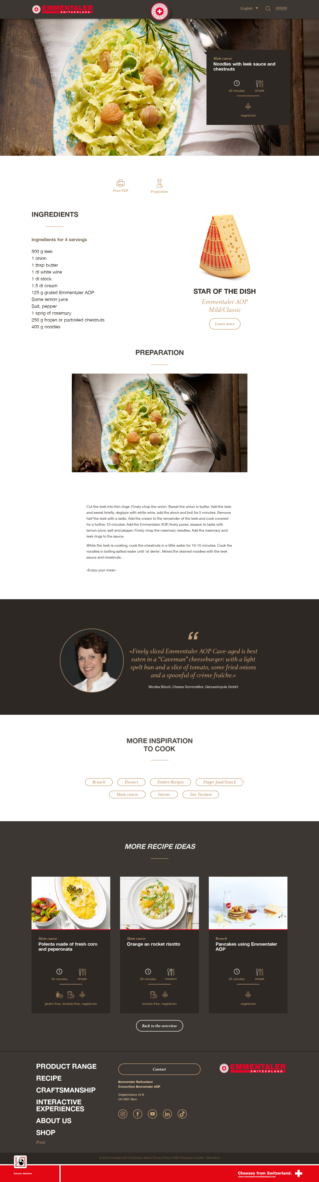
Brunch (98, 782)
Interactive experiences (60, 1105)
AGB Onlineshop (182, 1157)
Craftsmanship (66, 1090)
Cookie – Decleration (207, 1157)
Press (40, 1142)
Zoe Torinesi (201, 794)
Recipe (49, 1078)
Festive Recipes (170, 782)
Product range (66, 1066)
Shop (45, 1132)
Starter (164, 794)
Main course (222, 58)
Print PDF (120, 190)
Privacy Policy (162, 1157)
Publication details (140, 1157)
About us (53, 1120)
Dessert (131, 782)
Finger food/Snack (219, 782)
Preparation (159, 191)
